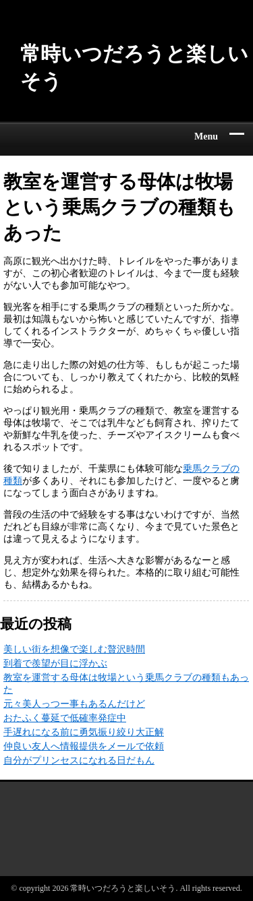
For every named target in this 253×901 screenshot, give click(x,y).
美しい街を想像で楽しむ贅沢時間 (74, 649)
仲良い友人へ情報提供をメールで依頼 (83, 746)
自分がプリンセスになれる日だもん (78, 760)
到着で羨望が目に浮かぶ (55, 663)
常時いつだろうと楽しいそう (134, 67)
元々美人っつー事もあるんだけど (74, 704)
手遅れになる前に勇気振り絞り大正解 (83, 732)
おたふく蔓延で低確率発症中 (64, 718)
